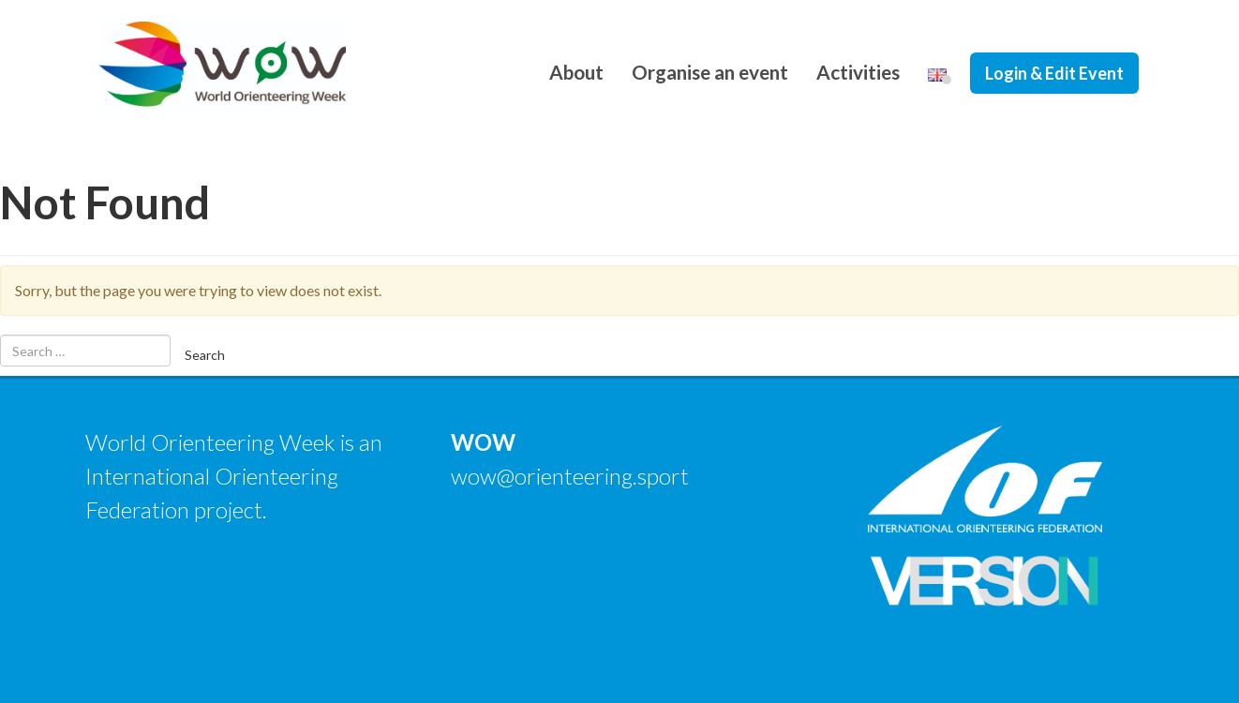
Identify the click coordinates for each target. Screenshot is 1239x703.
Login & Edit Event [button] (1054, 73)
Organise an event (710, 71)
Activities (858, 71)
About (576, 71)
